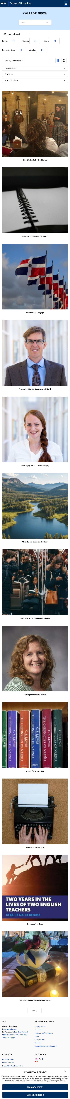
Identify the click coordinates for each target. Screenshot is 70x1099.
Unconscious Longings (35, 313)
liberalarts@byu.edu (21, 1032)
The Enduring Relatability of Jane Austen (35, 1000)
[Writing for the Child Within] (35, 658)
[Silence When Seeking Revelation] (35, 200)
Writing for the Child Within (35, 695)
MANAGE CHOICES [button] (35, 1087)
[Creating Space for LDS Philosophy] (35, 429)
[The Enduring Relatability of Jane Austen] (35, 964)
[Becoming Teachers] (35, 888)
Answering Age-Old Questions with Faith (35, 389)
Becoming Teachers (35, 924)
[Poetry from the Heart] (35, 811)
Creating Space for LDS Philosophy (35, 466)
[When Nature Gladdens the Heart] (35, 506)
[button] (65, 1071)
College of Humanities (20, 3)
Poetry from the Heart (35, 848)
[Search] (35, 22)
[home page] (4, 3)
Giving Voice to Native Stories (35, 160)
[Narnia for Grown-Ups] (35, 735)
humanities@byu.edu (9, 1029)
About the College (9, 1038)
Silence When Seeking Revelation (35, 236)
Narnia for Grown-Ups (35, 771)
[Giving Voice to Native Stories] (35, 124)
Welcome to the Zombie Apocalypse (35, 618)
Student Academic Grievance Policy (15, 1035)
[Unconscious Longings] (35, 276)
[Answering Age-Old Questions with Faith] (35, 353)
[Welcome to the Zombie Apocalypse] (35, 582)
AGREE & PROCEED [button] (35, 1095)
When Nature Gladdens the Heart (35, 542)
